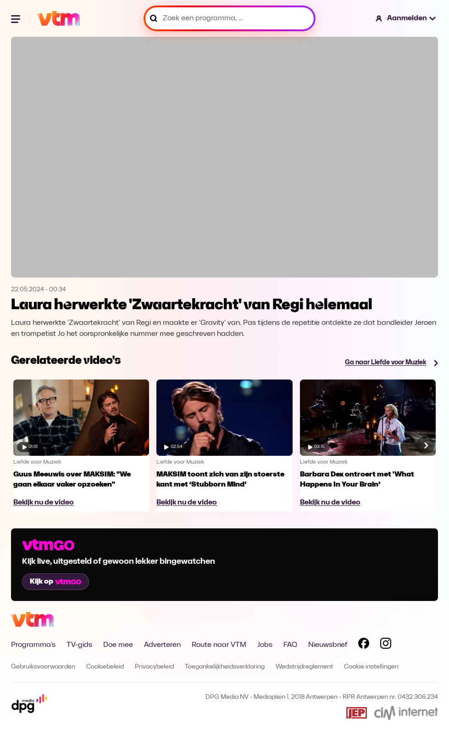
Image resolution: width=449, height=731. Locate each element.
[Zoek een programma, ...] (229, 18)
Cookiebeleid (105, 666)
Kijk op (55, 581)
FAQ (290, 645)
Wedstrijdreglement (304, 666)
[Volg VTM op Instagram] (385, 645)
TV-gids (79, 645)
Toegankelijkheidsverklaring (225, 666)
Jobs (264, 645)
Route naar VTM (219, 645)
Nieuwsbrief (327, 645)
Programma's (33, 645)
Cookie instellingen (371, 666)
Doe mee (118, 645)
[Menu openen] (16, 18)
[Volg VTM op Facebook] (363, 645)
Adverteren (162, 645)
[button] (406, 18)
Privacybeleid (154, 666)
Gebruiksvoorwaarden (43, 666)
